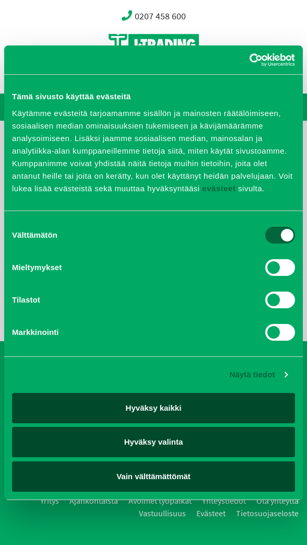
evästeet (218, 188)
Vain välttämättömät (153, 476)
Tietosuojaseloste (267, 513)
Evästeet (211, 513)
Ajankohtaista (93, 500)
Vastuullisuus (162, 513)
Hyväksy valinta (153, 441)
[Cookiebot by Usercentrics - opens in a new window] (249, 60)
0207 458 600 (154, 15)
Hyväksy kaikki (154, 407)
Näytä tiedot (252, 374)
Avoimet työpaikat (160, 500)
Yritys (49, 500)
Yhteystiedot (224, 500)
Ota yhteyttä (277, 500)
